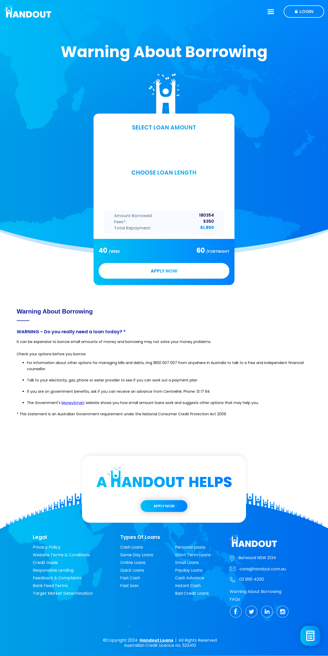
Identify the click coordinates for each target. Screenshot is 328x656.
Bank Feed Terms (50, 586)
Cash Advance (189, 578)
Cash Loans (131, 547)
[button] (271, 11)
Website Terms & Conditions (61, 555)
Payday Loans (188, 570)
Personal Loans (190, 547)
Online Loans (133, 563)
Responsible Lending (53, 570)
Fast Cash (130, 578)
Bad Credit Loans (192, 593)
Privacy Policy (46, 547)
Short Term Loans (193, 555)
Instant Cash (188, 586)
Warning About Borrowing (255, 591)
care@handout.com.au (263, 569)
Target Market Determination (63, 593)
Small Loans (187, 563)
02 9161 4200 (251, 579)
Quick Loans (132, 570)
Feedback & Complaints (57, 578)
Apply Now (164, 506)
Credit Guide (45, 563)
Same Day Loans (136, 555)
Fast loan (129, 586)
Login (306, 11)
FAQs (235, 599)
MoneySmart (73, 402)
